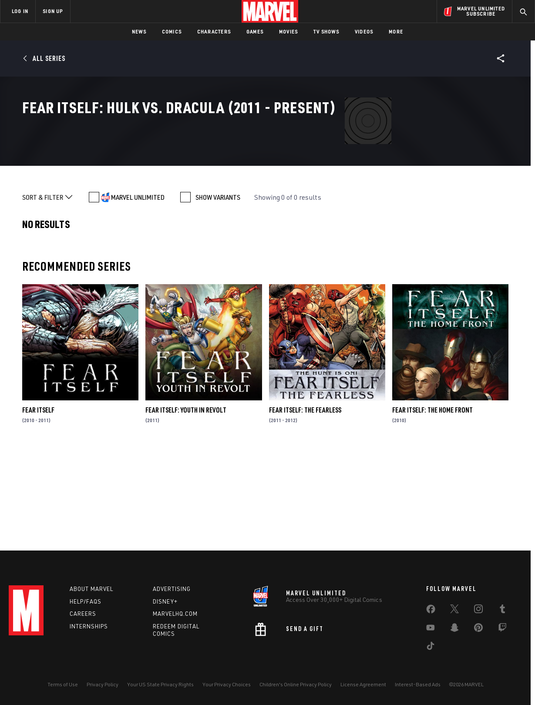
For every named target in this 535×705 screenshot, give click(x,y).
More (396, 31)
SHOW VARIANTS (217, 293)
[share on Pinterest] (478, 629)
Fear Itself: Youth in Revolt (185, 507)
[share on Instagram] (478, 610)
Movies (288, 31)
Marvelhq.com (175, 613)
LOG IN (20, 11)
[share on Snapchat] (454, 629)
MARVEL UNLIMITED (138, 293)
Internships (89, 626)
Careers (83, 613)
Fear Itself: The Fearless (305, 507)
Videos (364, 31)
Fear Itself (38, 507)
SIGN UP (53, 11)
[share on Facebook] (430, 611)
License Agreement (363, 684)
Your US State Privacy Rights (160, 684)
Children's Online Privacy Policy (295, 684)
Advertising (172, 588)
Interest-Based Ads (418, 684)
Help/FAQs (85, 601)
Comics (172, 31)
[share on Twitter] (454, 610)
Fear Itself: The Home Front (432, 507)
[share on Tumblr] (502, 610)
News (139, 31)
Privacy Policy (102, 684)
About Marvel (91, 588)
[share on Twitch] (502, 629)
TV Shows (326, 31)
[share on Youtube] (430, 629)
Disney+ (165, 601)
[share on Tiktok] (430, 647)
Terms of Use (62, 684)
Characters (214, 31)
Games (254, 31)
